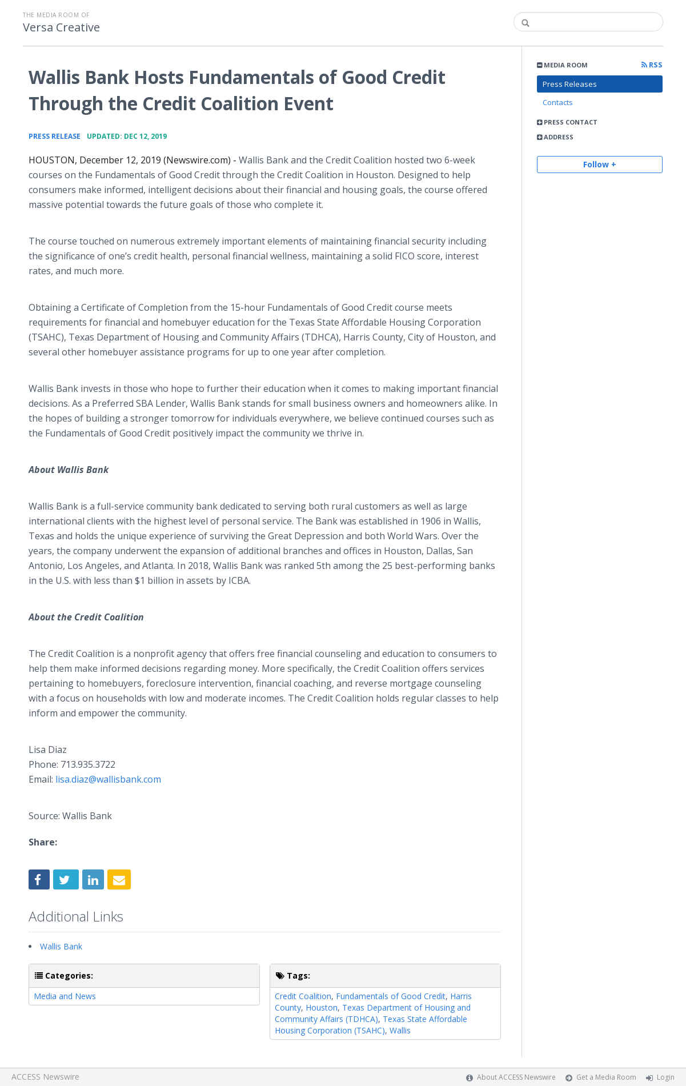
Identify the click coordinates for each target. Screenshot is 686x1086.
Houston (322, 1007)
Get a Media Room (606, 1077)
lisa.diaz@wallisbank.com (108, 779)
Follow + (599, 164)
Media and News (65, 996)
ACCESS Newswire (45, 1076)
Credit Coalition (303, 996)
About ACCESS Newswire (516, 1077)
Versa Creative (61, 27)
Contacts (558, 102)
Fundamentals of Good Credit (391, 996)
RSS (652, 65)
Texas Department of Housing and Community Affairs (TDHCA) (373, 1013)
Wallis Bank (61, 946)
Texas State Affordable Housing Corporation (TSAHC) (371, 1024)
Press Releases (570, 84)
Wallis (400, 1030)
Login (666, 1077)
